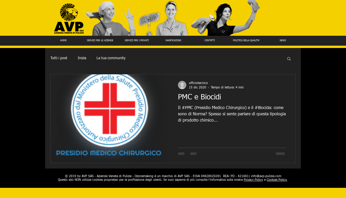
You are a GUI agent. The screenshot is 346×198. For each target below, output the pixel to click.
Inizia (82, 58)
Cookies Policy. (277, 180)
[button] (289, 59)
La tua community (111, 58)
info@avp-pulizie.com (266, 176)
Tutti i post (58, 58)
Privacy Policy (253, 180)
